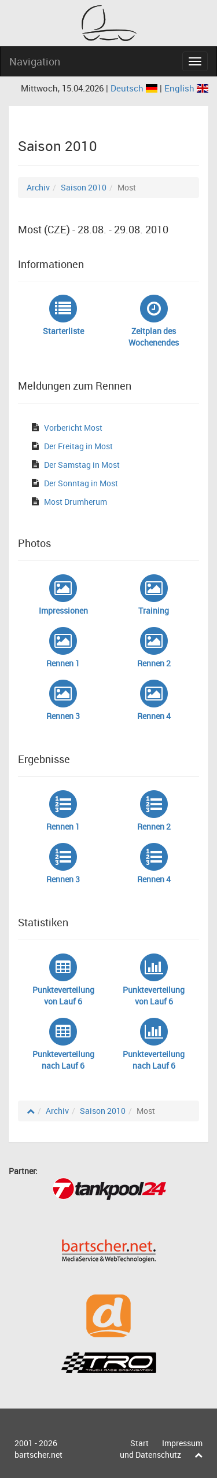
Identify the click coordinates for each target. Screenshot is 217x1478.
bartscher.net (38, 1454)
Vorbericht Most (73, 427)
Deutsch (135, 88)
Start (139, 1442)
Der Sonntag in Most (81, 483)
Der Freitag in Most (78, 446)
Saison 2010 (83, 187)
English (186, 88)
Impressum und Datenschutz (161, 1448)
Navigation (34, 61)
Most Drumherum (75, 501)
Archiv (38, 187)
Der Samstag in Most (82, 464)
